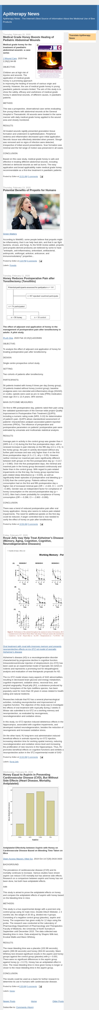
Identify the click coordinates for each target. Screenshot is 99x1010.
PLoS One (8, 338)
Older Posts (58, 1001)
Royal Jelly (14, 762)
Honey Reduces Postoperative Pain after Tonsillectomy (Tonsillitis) (29, 280)
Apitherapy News (21, 13)
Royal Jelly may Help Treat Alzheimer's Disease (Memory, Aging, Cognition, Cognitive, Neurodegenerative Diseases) (33, 540)
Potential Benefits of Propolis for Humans (29, 190)
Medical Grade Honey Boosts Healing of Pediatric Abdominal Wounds (28, 38)
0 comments (33, 177)
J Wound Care (10, 58)
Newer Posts (9, 1001)
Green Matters (10, 234)
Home (34, 1001)
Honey (12, 991)
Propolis (13, 265)
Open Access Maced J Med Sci (18, 859)
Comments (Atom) (24, 1007)
